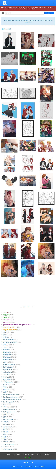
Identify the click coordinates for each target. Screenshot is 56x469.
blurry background (9, 364)
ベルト (5, 347)
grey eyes (6, 389)
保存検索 (47, 454)
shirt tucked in (7, 449)
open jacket (7, 427)
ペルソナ (6, 320)
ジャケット (7, 407)
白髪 (4, 392)
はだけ (5, 424)
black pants (7, 357)
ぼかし (5, 362)
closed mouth (7, 369)
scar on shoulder (8, 444)
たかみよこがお (8, 382)
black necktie (7, 354)
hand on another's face (10, 397)
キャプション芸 (8, 327)
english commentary (10, 330)
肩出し (5, 344)
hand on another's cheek (11, 394)
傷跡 (4, 439)
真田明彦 (6, 317)
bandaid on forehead (10, 342)
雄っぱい (6, 432)
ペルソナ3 (6, 322)
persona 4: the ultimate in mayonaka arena (17, 325)
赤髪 (4, 437)
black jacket (7, 352)
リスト (8, 454)
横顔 (4, 434)
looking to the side (9, 412)
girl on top (6, 384)
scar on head (7, 442)
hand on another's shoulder (12, 399)
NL (4, 404)
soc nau (6, 312)
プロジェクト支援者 (39, 466)
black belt (6, 350)
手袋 (4, 387)
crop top (6, 377)
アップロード (16, 454)
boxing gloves (7, 367)
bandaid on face (8, 339)
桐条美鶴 (6, 315)
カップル (6, 374)
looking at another (9, 409)
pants (5, 429)
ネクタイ (6, 422)
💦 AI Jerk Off (6, 29)
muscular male (8, 419)
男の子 (5, 332)
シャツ (5, 447)
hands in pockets (8, 402)
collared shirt (7, 372)
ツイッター (20, 466)
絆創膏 (5, 337)
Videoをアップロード (28, 454)
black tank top (7, 359)
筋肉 (4, 417)
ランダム (39, 454)
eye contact (7, 379)
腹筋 (4, 335)
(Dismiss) (34, 8)
